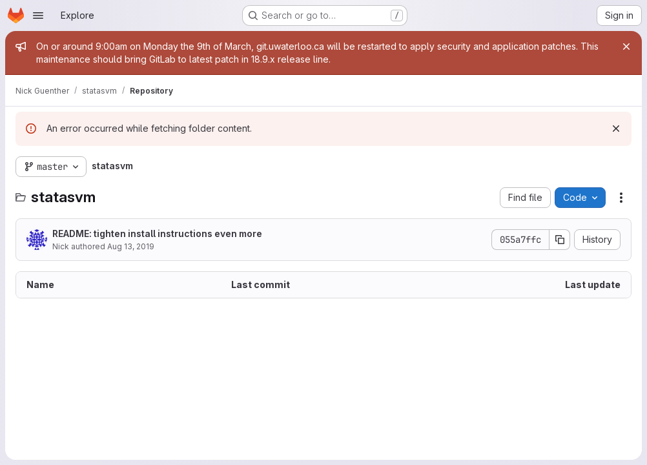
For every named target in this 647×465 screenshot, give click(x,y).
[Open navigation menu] (38, 15)
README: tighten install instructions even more (157, 233)
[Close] (626, 46)
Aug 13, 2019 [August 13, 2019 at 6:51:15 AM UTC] (130, 246)
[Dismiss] (616, 128)
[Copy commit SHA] (559, 239)
